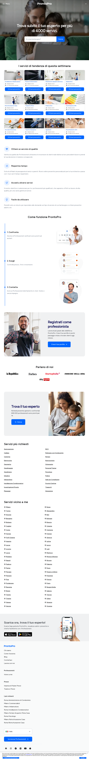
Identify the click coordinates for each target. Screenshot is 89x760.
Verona (7, 606)
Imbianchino (8, 479)
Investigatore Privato (11, 487)
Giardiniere (8, 472)
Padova (7, 564)
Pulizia (47, 476)
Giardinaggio (8, 468)
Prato (47, 583)
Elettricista (8, 460)
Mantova (49, 553)
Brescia (48, 522)
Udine (48, 599)
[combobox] (18, 731)
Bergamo (8, 518)
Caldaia (6, 453)
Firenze (48, 534)
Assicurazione (9, 449)
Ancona (7, 515)
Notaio (47, 457)
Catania (48, 526)
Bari (47, 515)
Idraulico (7, 476)
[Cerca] (60, 39)
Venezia (48, 602)
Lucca (7, 553)
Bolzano (7, 522)
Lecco (48, 545)
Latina (48, 541)
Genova (48, 538)
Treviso (48, 595)
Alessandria (49, 511)
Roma (47, 507)
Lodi (47, 549)
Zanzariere (49, 491)
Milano (7, 507)
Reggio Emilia (50, 587)
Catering (7, 457)
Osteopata (49, 464)
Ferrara (7, 534)
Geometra (7, 464)
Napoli (7, 560)
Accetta (82, 757)
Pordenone (9, 583)
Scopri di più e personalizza (11, 757)
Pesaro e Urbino (51, 572)
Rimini (7, 591)
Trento (7, 595)
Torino (7, 511)
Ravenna (8, 587)
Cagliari (7, 526)
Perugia (7, 572)
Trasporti (48, 487)
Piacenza (49, 576)
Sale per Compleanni (52, 479)
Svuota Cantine (50, 483)
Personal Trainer (50, 468)
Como (7, 530)
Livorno (7, 549)
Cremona (49, 530)
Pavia (47, 568)
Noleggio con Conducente (54, 453)
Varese (7, 602)
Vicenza (48, 606)
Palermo (48, 564)
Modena (8, 557)
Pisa (6, 579)
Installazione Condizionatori (13, 483)
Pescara (7, 576)
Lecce (7, 545)
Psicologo (48, 472)
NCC (47, 449)
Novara (48, 560)
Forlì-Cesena (9, 538)
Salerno (48, 591)
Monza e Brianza (51, 557)
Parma (7, 568)
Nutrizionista (49, 460)
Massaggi (7, 491)
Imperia (7, 541)
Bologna (48, 518)
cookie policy (29, 754)
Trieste (7, 599)
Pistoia (48, 579)
